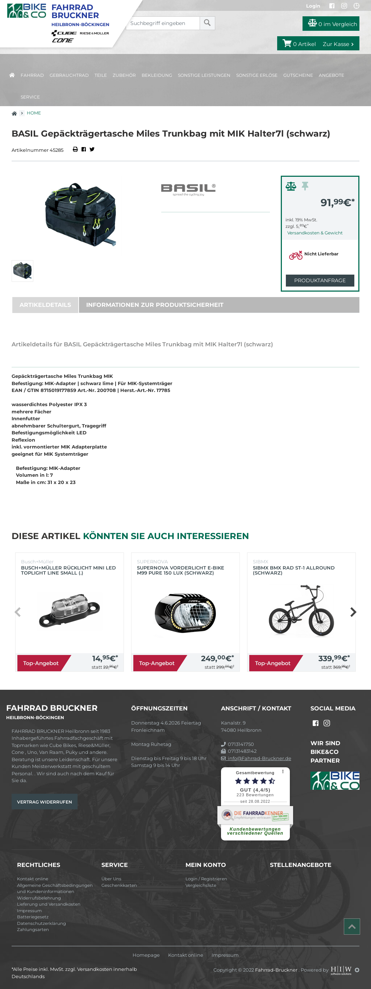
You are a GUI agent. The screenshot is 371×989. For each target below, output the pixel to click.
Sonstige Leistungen (204, 75)
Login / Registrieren (206, 878)
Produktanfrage (320, 280)
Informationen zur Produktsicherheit (155, 304)
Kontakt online (32, 878)
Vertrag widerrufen (44, 802)
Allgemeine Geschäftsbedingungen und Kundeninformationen (55, 888)
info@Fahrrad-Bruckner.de (256, 758)
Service (30, 97)
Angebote (331, 75)
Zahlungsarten (33, 929)
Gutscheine (298, 75)
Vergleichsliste (201, 885)
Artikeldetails (45, 304)
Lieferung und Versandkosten (48, 904)
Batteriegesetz (33, 916)
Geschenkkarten (119, 885)
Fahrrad (32, 75)
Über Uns (111, 878)
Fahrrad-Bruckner (277, 970)
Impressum (29, 910)
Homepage (146, 955)
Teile (101, 75)
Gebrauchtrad (69, 75)
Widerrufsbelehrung (39, 898)
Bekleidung (157, 75)
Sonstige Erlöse (257, 75)
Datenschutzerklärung (41, 923)
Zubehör (124, 75)
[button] (353, 612)
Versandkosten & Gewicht (315, 232)
